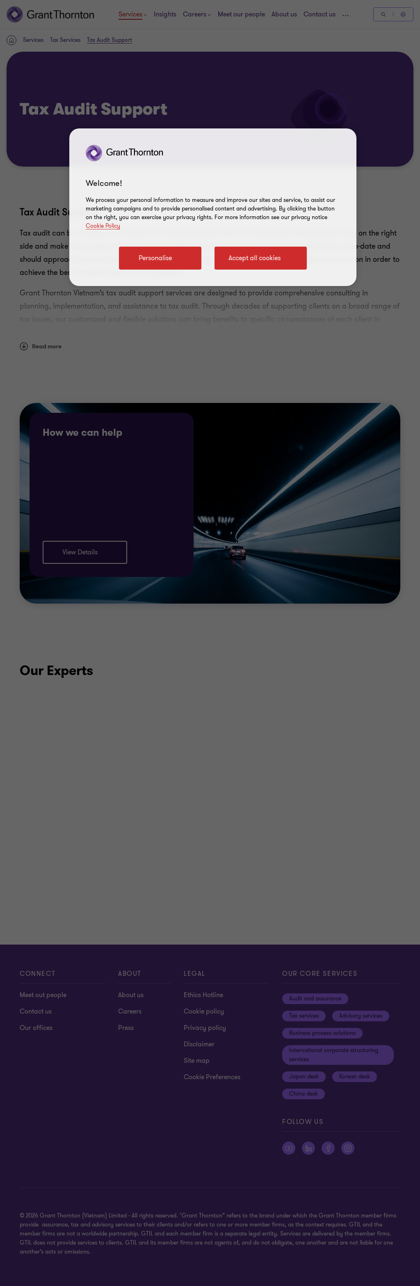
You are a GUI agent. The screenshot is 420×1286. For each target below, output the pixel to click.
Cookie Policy (103, 226)
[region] (212, 207)
